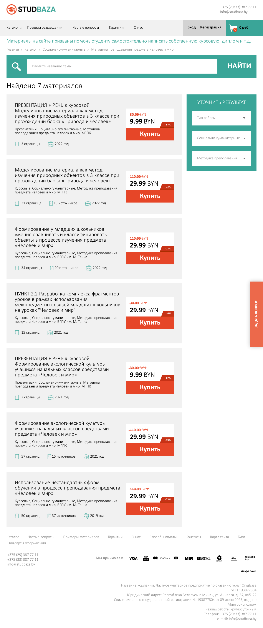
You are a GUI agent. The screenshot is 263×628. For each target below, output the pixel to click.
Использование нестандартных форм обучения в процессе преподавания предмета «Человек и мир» (67, 488)
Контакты (193, 537)
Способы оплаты (163, 537)
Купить (150, 134)
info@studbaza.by (234, 12)
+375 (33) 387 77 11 (22, 560)
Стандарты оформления (26, 543)
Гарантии (116, 28)
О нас (138, 28)
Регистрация (211, 27)
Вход (191, 27)
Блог (241, 537)
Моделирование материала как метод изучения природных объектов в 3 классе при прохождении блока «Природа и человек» (67, 175)
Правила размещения (45, 28)
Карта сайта (219, 537)
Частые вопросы (86, 28)
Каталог (13, 28)
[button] (244, 158)
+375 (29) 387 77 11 (22, 555)
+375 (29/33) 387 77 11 (238, 7)
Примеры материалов (81, 537)
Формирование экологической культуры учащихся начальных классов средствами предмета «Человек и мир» (62, 429)
